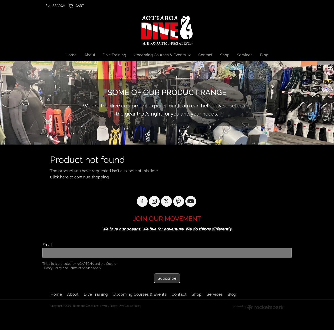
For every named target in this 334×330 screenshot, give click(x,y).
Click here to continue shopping (79, 177)
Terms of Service (80, 268)
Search (55, 5)
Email (47, 245)
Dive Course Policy (130, 305)
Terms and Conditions (85, 305)
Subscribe (167, 278)
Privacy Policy (52, 268)
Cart (76, 5)
